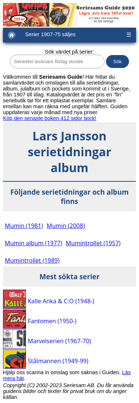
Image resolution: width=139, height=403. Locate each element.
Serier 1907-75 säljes (50, 34)
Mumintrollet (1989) (32, 260)
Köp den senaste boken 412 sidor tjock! (49, 118)
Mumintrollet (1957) (93, 243)
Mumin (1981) (24, 226)
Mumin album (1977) (33, 243)
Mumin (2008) (66, 226)
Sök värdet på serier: (69, 52)
